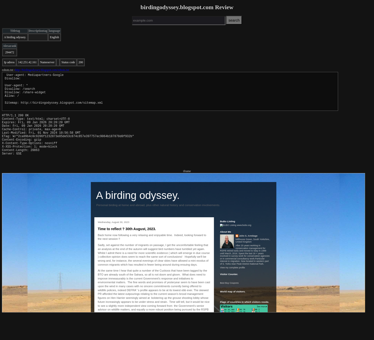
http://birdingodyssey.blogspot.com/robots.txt (42, 70)
